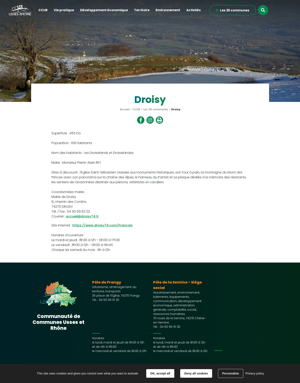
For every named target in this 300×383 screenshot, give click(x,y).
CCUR (136, 109)
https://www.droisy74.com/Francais (102, 225)
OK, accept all (160, 373)
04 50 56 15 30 (109, 300)
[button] (43, 10)
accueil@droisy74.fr (82, 216)
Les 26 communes (155, 109)
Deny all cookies (196, 373)
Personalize (230, 373)
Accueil (124, 109)
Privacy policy (254, 373)
